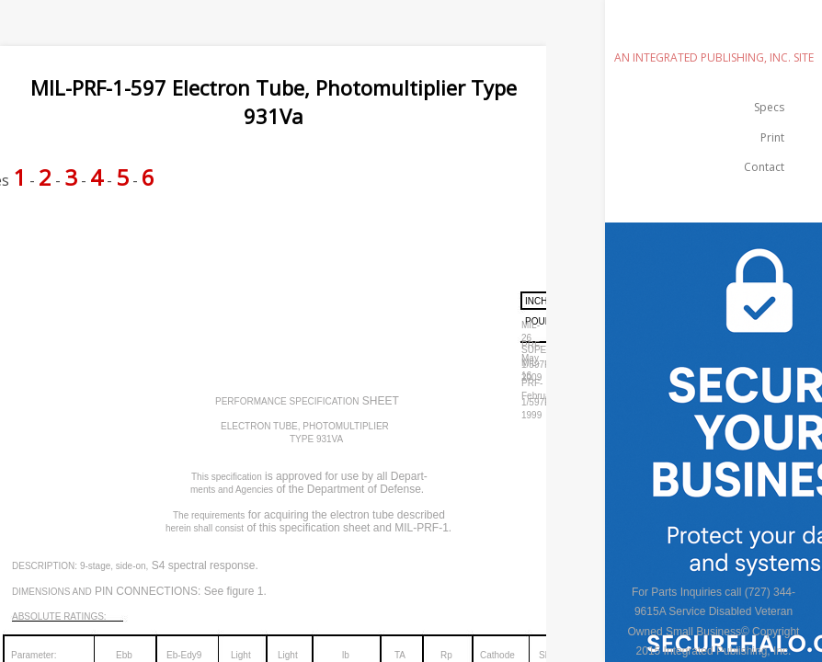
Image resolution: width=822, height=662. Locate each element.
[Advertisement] (334, 251)
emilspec (713, 32)
